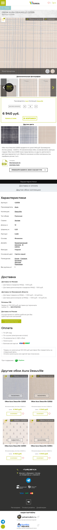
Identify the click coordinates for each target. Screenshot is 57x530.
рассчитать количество (14, 106)
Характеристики (28, 182)
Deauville (40, 101)
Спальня (23, 258)
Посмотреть (15, 395)
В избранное (23, 414)
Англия (17, 220)
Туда (53, 87)
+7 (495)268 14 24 (3, 527)
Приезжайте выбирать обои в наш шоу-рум (27, 170)
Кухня (17, 258)
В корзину (30, 118)
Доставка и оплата (28, 186)
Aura (26, 101)
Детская (18, 262)
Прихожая (19, 264)
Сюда (4, 87)
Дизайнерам (41, 507)
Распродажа (15, 507)
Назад (7, 8)
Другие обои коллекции (28, 190)
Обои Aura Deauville (15, 401)
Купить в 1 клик (10, 118)
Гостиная (18, 260)
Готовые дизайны (28, 507)
